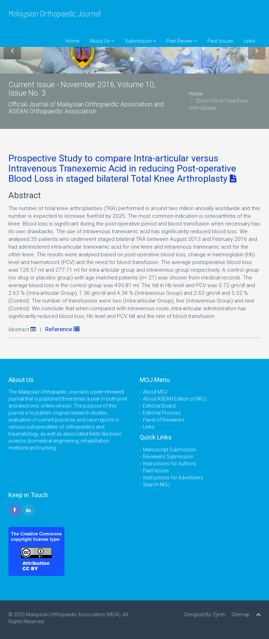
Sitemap (241, 614)
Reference (62, 329)
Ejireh (219, 614)
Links (249, 41)
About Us (102, 41)
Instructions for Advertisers (173, 477)
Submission (140, 41)
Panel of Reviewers (164, 420)
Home (72, 41)
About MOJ (155, 392)
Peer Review (181, 41)
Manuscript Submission (169, 449)
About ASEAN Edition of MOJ (174, 399)
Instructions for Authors (169, 463)
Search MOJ (156, 484)
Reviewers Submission (168, 456)
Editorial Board (159, 406)
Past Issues (220, 41)
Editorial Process (162, 413)
